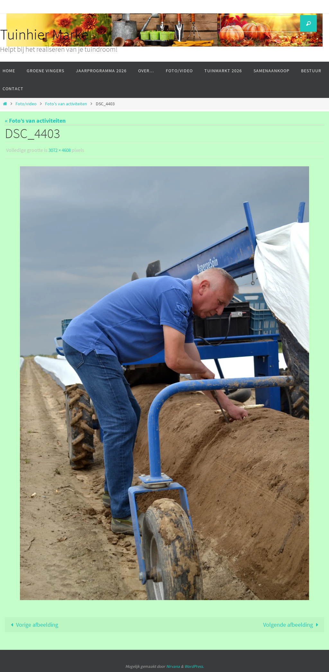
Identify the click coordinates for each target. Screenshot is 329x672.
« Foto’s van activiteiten (35, 120)
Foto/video (26, 104)
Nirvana (173, 666)
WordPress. (194, 666)
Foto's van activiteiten (66, 104)
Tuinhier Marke (44, 34)
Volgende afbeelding (292, 624)
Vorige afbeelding (33, 624)
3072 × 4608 (61, 150)
